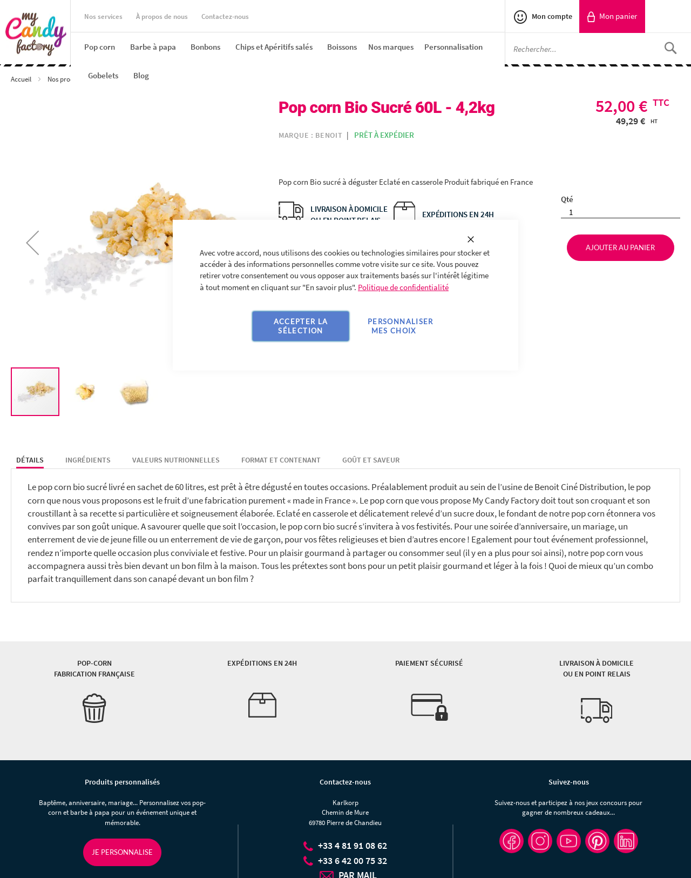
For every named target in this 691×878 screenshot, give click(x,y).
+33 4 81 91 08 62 (352, 845)
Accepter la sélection (301, 326)
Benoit (328, 135)
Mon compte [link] (551, 16)
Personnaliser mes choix (400, 326)
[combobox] (598, 48)
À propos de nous (162, 16)
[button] (32, 242)
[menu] (294, 61)
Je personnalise (122, 852)
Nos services (103, 16)
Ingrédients (88, 460)
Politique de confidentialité (403, 287)
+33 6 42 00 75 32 (352, 860)
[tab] (30, 460)
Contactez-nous (225, 16)
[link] (612, 16)
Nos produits (67, 79)
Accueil (22, 79)
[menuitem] (100, 46)
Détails (30, 460)
